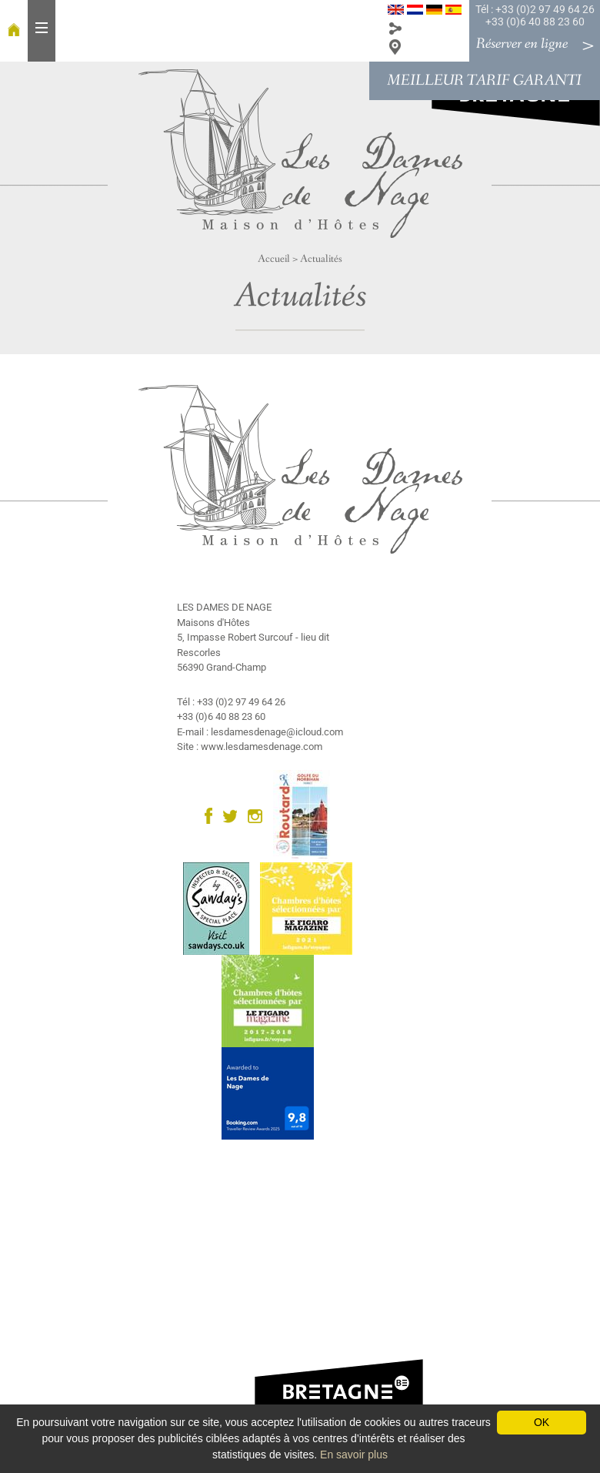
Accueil (274, 259)
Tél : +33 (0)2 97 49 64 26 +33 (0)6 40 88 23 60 (535, 15)
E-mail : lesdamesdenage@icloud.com (260, 732)
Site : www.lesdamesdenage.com (249, 746)
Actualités (321, 259)
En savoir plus (354, 1454)
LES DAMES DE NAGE (224, 607)
